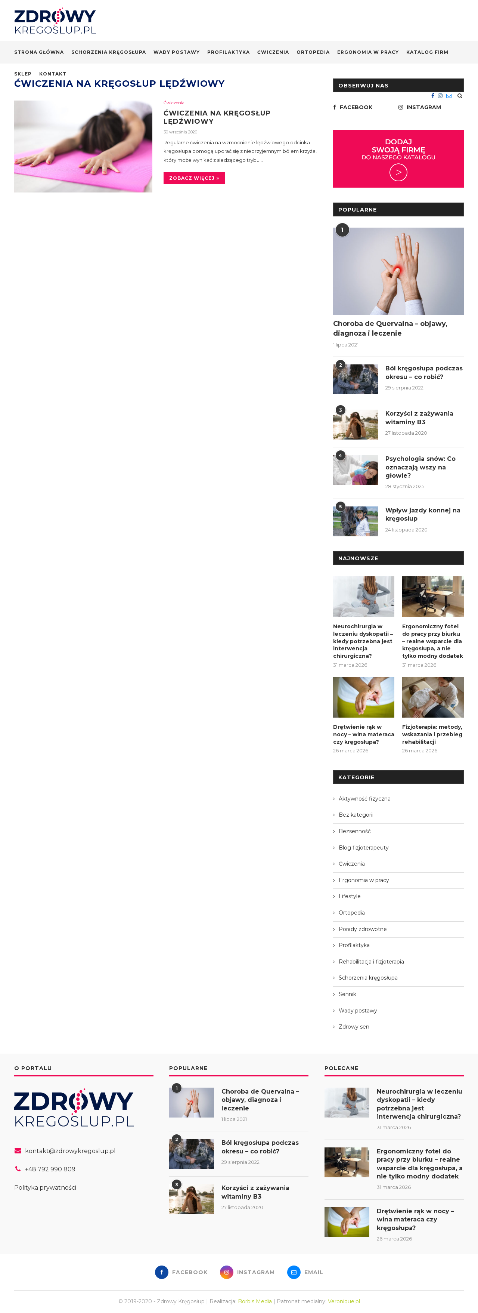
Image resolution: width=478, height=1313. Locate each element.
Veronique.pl (344, 1301)
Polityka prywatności (45, 1187)
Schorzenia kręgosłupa (108, 52)
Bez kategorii (356, 814)
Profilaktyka (228, 52)
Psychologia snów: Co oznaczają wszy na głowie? (420, 467)
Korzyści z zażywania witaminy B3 (419, 417)
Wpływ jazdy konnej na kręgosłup (422, 514)
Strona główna (39, 52)
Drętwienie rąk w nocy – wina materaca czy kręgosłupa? (363, 734)
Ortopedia (313, 52)
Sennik (347, 994)
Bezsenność (355, 831)
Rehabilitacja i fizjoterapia (371, 961)
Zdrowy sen (354, 1026)
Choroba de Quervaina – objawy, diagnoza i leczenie (390, 328)
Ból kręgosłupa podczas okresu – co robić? (424, 372)
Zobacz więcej (194, 178)
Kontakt (52, 74)
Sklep (23, 74)
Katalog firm (427, 52)
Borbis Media (255, 1301)
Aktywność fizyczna (365, 798)
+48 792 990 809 (50, 1169)
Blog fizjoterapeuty (364, 847)
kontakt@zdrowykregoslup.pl (70, 1151)
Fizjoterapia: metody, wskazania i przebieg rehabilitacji (432, 734)
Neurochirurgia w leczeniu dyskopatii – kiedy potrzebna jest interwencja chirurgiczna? (363, 641)
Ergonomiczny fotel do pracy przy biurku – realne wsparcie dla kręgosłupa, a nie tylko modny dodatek (432, 641)
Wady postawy (176, 52)
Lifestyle (350, 896)
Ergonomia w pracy (368, 52)
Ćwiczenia (273, 52)
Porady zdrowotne (363, 929)
